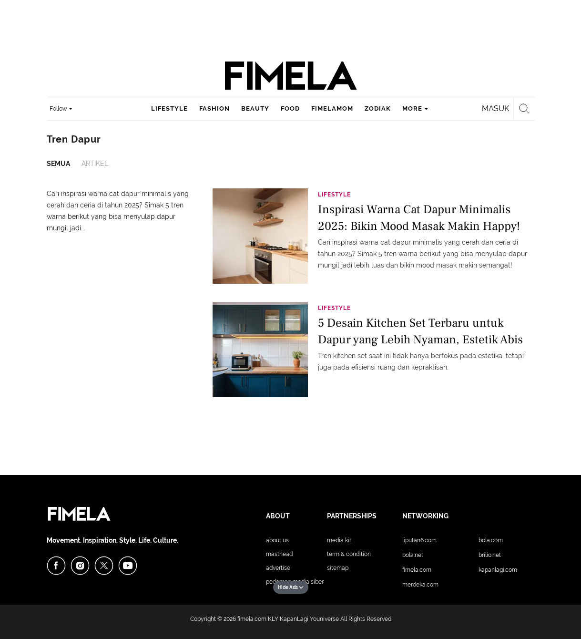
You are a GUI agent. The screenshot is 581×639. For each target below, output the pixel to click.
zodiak (378, 108)
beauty (255, 108)
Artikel (95, 163)
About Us (277, 540)
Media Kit (339, 540)
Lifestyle (334, 194)
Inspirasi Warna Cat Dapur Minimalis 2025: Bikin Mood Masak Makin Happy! (419, 218)
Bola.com (491, 540)
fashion (214, 108)
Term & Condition (349, 554)
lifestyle (169, 108)
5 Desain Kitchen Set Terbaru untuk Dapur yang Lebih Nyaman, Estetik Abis (420, 331)
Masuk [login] (495, 108)
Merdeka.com (420, 584)
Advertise (278, 568)
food (290, 108)
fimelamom (332, 108)
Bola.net (412, 555)
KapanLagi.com (498, 570)
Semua (58, 163)
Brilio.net (490, 555)
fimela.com (251, 619)
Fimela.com (416, 570)
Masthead (279, 554)
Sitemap (337, 568)
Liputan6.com (419, 540)
